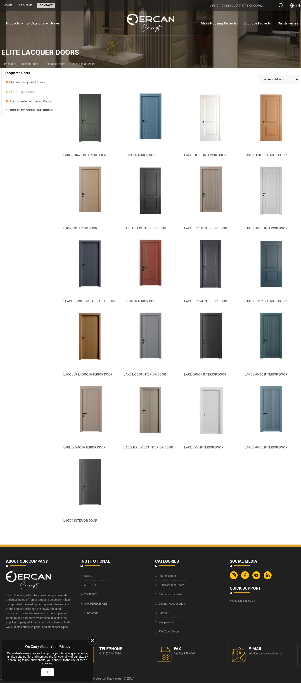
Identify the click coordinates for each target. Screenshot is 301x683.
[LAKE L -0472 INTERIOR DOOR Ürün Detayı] (90, 124)
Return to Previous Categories (29, 110)
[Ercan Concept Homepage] (151, 23)
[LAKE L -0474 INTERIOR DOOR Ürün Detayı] (210, 270)
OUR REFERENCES (95, 603)
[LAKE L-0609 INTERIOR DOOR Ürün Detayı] (150, 343)
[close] (92, 640)
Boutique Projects (257, 23)
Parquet (163, 613)
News (55, 23)
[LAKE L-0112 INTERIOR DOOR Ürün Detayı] (271, 270)
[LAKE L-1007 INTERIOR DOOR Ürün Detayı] (271, 124)
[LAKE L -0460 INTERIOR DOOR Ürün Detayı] (271, 343)
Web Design (97, 678)
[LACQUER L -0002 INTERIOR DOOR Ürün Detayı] (90, 343)
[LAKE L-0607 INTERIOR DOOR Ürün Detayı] (210, 343)
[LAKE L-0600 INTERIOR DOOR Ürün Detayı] (90, 416)
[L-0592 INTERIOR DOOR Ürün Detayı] (150, 270)
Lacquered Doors (55, 63)
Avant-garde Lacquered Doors (30, 101)
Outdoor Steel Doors (171, 585)
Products (13, 23)
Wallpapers (166, 622)
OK (48, 672)
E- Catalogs (35, 23)
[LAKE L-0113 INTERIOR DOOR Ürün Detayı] (150, 197)
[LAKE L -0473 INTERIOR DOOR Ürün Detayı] (271, 197)
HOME (8, 5)
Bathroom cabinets (171, 594)
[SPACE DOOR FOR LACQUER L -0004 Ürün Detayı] (90, 270)
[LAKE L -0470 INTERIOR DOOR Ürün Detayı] (271, 416)
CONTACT (46, 5)
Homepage (8, 63)
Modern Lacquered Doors (27, 82)
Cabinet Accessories (172, 603)
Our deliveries (288, 23)
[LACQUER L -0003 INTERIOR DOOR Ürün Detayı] (150, 416)
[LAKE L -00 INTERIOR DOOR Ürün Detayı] (210, 416)
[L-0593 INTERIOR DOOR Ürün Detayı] (90, 197)
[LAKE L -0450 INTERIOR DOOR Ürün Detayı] (210, 197)
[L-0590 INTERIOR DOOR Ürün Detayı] (150, 124)
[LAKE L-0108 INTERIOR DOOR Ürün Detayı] (210, 124)
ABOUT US (26, 5)
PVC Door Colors (169, 631)
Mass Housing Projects (219, 23)
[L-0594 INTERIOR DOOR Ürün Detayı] (90, 489)
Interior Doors (29, 63)
